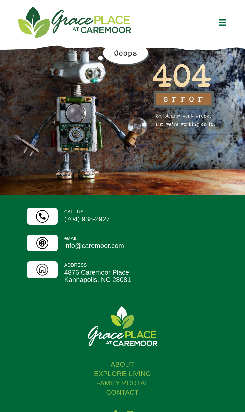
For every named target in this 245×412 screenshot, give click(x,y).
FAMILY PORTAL (122, 406)
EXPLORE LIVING (122, 397)
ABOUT (122, 387)
